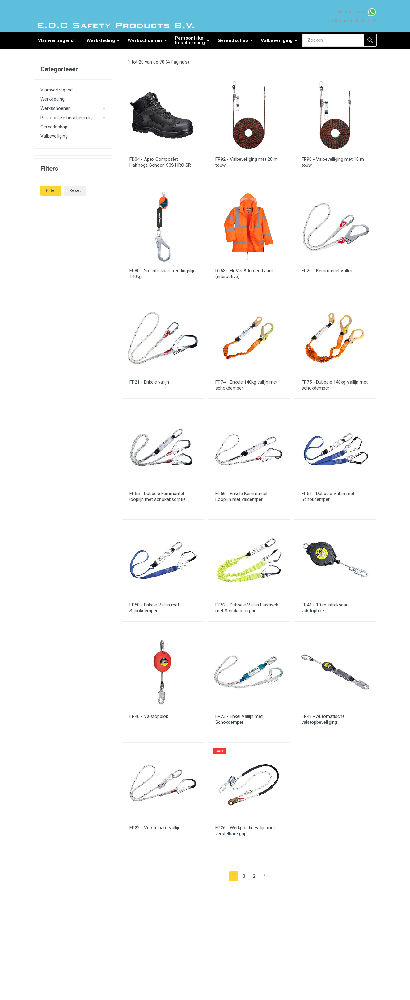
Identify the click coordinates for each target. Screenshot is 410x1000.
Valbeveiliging (54, 136)
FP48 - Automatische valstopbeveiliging (323, 719)
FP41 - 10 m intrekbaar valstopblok (325, 608)
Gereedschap (53, 127)
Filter (51, 190)
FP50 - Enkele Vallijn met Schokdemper (154, 608)
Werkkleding (52, 99)
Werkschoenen (55, 108)
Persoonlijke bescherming (66, 117)
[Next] (274, 876)
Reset (75, 190)
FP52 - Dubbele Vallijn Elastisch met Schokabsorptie (246, 608)
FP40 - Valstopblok (148, 716)
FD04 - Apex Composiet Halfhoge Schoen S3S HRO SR (160, 162)
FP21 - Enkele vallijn (149, 382)
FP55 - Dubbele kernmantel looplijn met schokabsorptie (157, 496)
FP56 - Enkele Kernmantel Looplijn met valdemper (241, 496)
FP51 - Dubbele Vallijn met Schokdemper (328, 496)
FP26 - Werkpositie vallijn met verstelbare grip (245, 830)
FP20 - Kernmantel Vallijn (327, 270)
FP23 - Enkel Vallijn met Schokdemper (239, 719)
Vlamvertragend (56, 90)
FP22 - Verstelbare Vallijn (154, 828)
